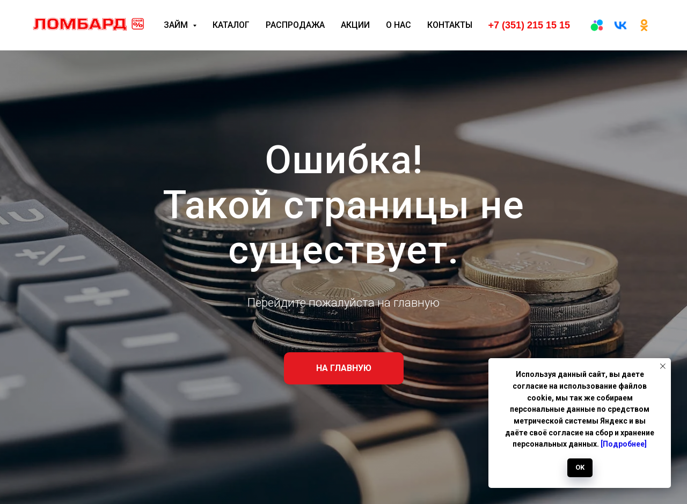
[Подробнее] (624, 444)
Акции (355, 25)
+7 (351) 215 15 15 (529, 25)
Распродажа (295, 25)
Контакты (449, 25)
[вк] (620, 25)
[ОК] (644, 25)
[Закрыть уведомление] (662, 366)
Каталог (231, 25)
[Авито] (597, 25)
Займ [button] (177, 25)
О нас (398, 25)
